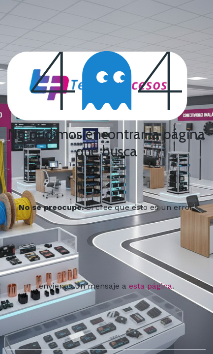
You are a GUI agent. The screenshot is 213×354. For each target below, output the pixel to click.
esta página (150, 286)
